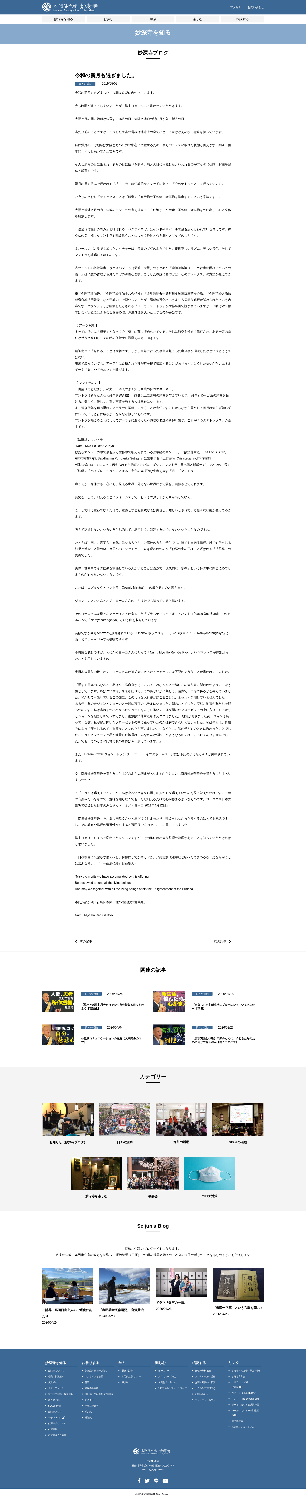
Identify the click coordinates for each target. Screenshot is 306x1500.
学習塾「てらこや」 (168, 1382)
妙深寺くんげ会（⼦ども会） (246, 1370)
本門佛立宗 (237, 1421)
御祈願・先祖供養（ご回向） (99, 1394)
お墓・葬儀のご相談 (205, 1382)
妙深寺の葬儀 (91, 1388)
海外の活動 (54, 1400)
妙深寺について (56, 1370)
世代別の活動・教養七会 (60, 1394)
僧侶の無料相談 (203, 1370)
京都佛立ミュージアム (243, 1427)
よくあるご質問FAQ (205, 1388)
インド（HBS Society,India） (246, 1398)
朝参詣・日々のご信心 (96, 1370)
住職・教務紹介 (56, 1376)
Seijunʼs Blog (56, 1417)
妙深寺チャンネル (57, 1423)
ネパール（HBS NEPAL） (244, 1393)
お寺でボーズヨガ (167, 1376)
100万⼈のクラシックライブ (172, 1388)
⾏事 (87, 1382)
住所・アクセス (56, 1388)
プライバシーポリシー (206, 1400)
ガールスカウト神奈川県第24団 (245, 1413)
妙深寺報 (52, 1429)
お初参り (89, 1400)
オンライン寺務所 (94, 1376)
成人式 (88, 1411)
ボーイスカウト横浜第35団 (245, 1404)
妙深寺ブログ (55, 1411)
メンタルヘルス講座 (205, 1376)
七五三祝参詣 (91, 1405)
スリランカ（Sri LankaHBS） (240, 1384)
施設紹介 (52, 1382)
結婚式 (88, 1417)
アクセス (235, 7)
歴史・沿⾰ (127, 1370)
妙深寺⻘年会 (238, 1376)
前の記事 (86, 941)
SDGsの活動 (54, 1405)
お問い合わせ (256, 7)
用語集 (125, 1382)
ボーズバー (164, 1370)
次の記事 (220, 941)
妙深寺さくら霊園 (57, 1435)
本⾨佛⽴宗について (132, 1376)
